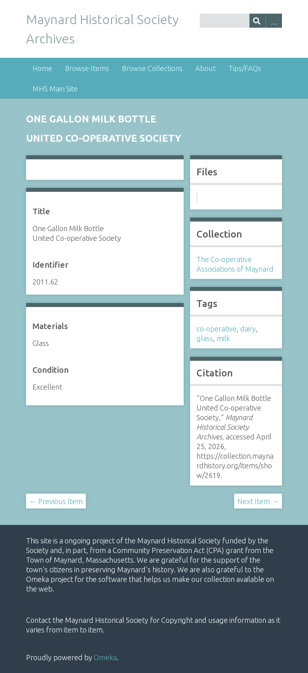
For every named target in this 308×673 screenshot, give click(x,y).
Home (42, 68)
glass (205, 338)
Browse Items (87, 68)
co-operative (217, 329)
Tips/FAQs (245, 68)
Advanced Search (273, 21)
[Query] (241, 21)
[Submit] (257, 21)
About (205, 68)
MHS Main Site (55, 89)
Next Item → (258, 501)
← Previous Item (56, 501)
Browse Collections (152, 68)
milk (223, 338)
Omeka (105, 657)
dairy (248, 329)
